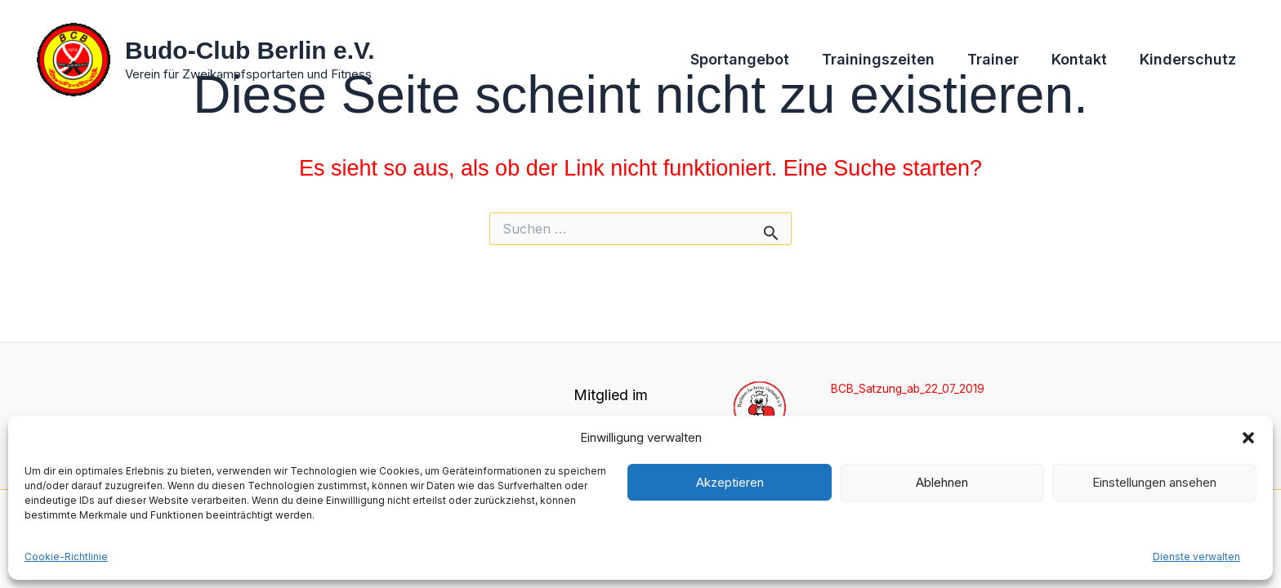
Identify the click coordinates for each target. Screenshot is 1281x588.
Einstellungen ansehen (1154, 482)
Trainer (1001, 59)
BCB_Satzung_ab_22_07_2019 (911, 387)
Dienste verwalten (1196, 556)
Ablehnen (942, 482)
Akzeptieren (730, 482)
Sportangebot (754, 59)
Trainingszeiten (889, 59)
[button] (1248, 438)
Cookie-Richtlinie (66, 556)
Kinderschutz (1189, 59)
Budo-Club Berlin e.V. (250, 50)
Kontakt (1084, 59)
